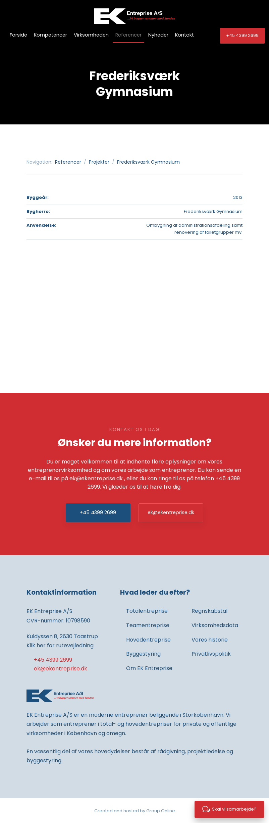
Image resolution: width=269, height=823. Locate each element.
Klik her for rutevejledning (60, 645)
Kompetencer (50, 35)
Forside (18, 35)
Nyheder (158, 35)
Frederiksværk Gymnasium (148, 162)
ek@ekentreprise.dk (96, 478)
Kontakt (184, 35)
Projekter (100, 162)
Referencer (128, 35)
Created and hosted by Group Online (134, 811)
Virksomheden (91, 35)
